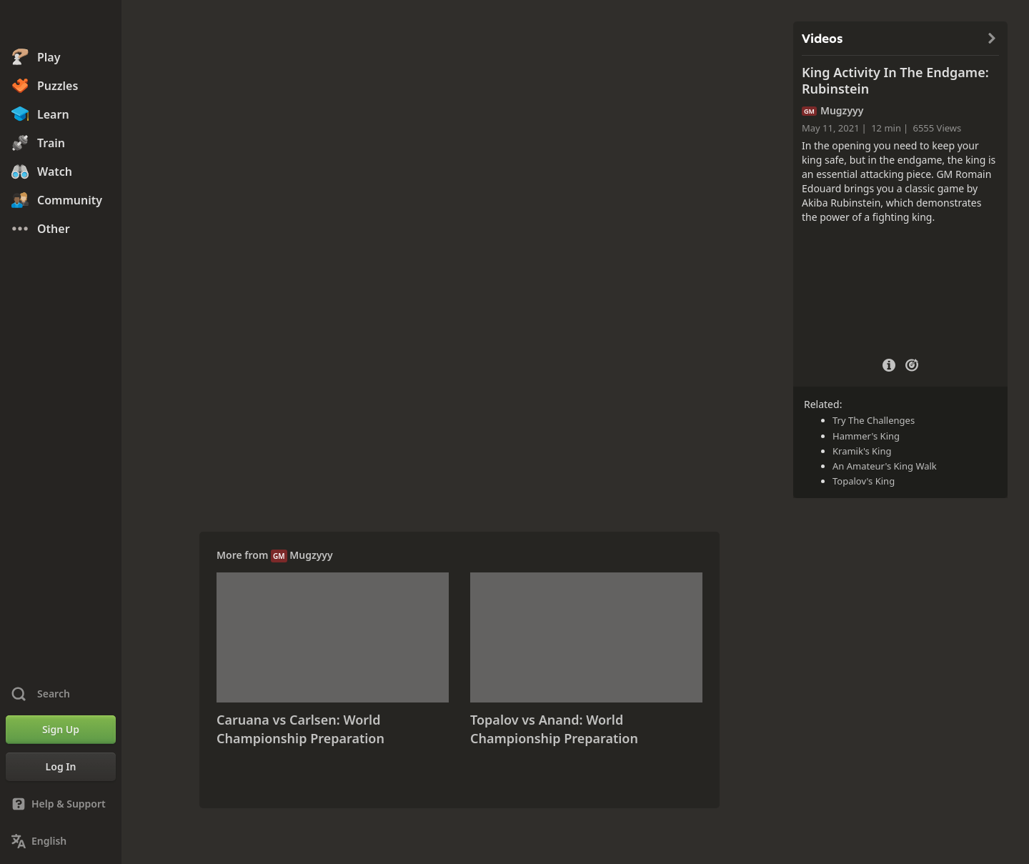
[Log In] (61, 767)
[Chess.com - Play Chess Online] (61, 24)
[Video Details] (889, 363)
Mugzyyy (311, 555)
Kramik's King (861, 451)
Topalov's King (863, 481)
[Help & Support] (61, 804)
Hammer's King (866, 435)
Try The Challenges (873, 420)
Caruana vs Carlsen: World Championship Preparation (300, 729)
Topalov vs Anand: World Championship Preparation (554, 729)
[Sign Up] (61, 729)
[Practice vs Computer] (911, 364)
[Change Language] (61, 841)
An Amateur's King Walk (884, 466)
